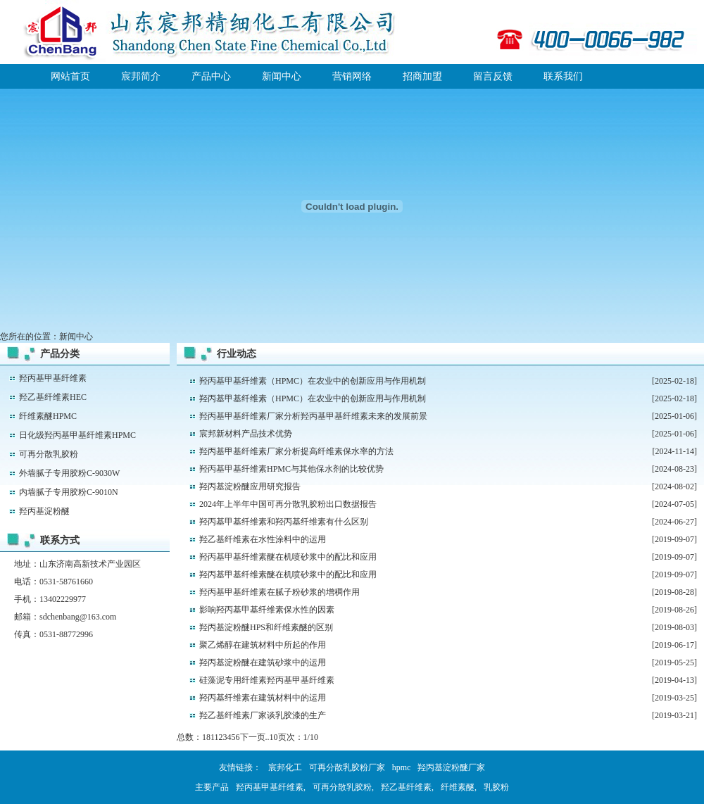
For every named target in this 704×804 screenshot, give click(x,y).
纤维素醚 (457, 787)
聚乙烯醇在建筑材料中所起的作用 (262, 645)
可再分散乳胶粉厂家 (347, 767)
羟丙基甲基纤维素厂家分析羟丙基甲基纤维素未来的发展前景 (313, 416)
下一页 (252, 737)
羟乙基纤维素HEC (53, 397)
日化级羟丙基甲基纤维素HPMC (77, 435)
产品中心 (211, 76)
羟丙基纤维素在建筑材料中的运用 (262, 698)
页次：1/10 (298, 737)
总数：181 (196, 737)
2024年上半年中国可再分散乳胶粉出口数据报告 (288, 504)
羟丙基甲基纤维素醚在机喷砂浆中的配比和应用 (288, 557)
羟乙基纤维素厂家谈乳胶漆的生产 (262, 715)
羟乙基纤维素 (406, 787)
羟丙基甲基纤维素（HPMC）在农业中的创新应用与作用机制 (312, 381)
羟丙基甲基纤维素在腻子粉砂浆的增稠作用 (279, 592)
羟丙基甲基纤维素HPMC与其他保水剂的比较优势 (291, 469)
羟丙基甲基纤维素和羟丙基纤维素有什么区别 (283, 522)
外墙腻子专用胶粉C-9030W (69, 473)
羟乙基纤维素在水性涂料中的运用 (262, 539)
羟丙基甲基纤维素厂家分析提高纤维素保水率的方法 (296, 451)
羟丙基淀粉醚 (44, 511)
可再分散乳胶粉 (48, 454)
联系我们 (563, 76)
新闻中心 (281, 76)
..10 (271, 737)
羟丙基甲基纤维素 (53, 378)
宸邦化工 (285, 767)
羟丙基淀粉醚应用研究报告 (250, 486)
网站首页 (70, 76)
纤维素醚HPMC (48, 416)
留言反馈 (493, 76)
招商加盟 (422, 76)
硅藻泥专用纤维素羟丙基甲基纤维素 (266, 680)
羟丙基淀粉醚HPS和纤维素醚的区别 (266, 627)
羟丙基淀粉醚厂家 (451, 767)
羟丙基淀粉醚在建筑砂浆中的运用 (262, 662)
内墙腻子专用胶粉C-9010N (68, 492)
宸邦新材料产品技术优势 (245, 434)
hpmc (401, 767)
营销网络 (352, 76)
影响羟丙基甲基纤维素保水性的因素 (266, 610)
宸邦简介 (141, 76)
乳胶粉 (496, 787)
